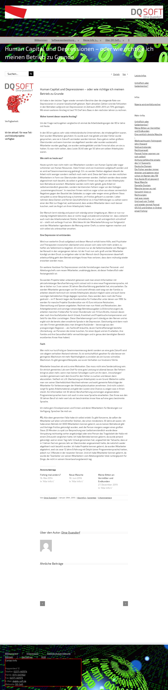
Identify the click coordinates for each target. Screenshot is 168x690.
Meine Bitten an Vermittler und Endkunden (106, 478)
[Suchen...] (17, 73)
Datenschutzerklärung (59, 653)
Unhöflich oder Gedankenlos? (142, 85)
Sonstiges (91, 497)
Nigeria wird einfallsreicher (148, 104)
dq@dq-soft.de (19, 681)
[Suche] (31, 73)
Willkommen (11, 653)
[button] (128, 40)
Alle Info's (81, 497)
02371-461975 (16, 678)
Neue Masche (76, 474)
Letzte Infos (140, 75)
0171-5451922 (18, 674)
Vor (124, 74)
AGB (43, 657)
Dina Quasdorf (50, 497)
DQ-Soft (19, 684)
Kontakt (9, 657)
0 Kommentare (105, 497)
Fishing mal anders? (50, 474)
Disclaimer (27, 657)
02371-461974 (20, 671)
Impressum (32, 653)
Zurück (116, 74)
